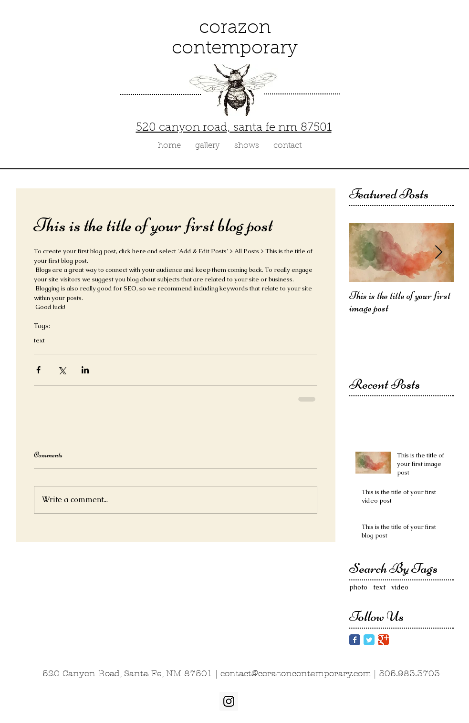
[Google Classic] (383, 639)
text (39, 340)
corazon (235, 28)
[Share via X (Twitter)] (61, 369)
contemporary (235, 49)
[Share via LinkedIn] (85, 369)
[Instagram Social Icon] (228, 701)
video (399, 587)
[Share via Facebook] (38, 369)
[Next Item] (439, 252)
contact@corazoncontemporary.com (295, 674)
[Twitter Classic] (369, 639)
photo (358, 587)
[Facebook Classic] (354, 639)
